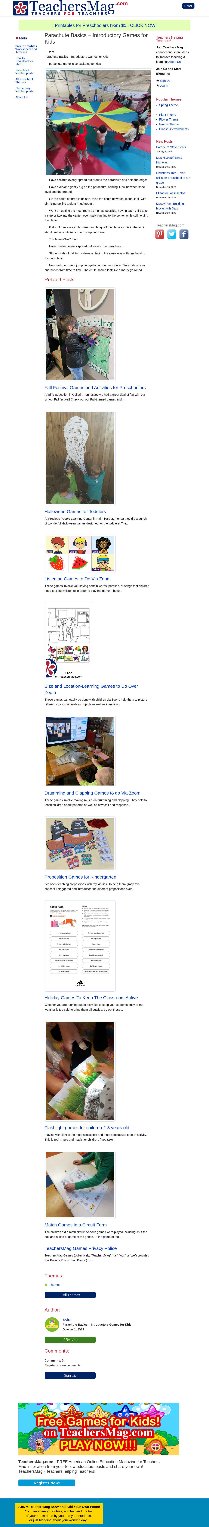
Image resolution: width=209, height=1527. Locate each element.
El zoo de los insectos (170, 193)
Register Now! (47, 1483)
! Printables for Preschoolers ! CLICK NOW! (104, 25)
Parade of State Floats (171, 147)
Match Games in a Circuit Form (76, 1224)
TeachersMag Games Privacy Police (81, 1248)
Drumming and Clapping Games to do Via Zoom (93, 792)
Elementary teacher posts (24, 90)
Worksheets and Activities (26, 49)
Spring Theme (168, 105)
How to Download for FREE (24, 61)
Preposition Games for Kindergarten (80, 876)
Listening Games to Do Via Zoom (78, 578)
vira (68, 1320)
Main (23, 38)
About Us (21, 97)
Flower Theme (168, 119)
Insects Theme (169, 124)
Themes (55, 1284)
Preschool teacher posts (24, 72)
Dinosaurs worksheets (174, 129)
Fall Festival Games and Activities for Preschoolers (95, 387)
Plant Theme (167, 114)
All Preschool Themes (24, 81)
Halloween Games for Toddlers (75, 511)
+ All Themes (70, 1295)
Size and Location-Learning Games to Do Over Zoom (91, 689)
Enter (188, 6)
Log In (164, 85)
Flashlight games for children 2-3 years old (87, 1127)
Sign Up (70, 1375)
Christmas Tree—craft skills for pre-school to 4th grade (173, 177)
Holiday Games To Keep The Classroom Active (91, 997)
